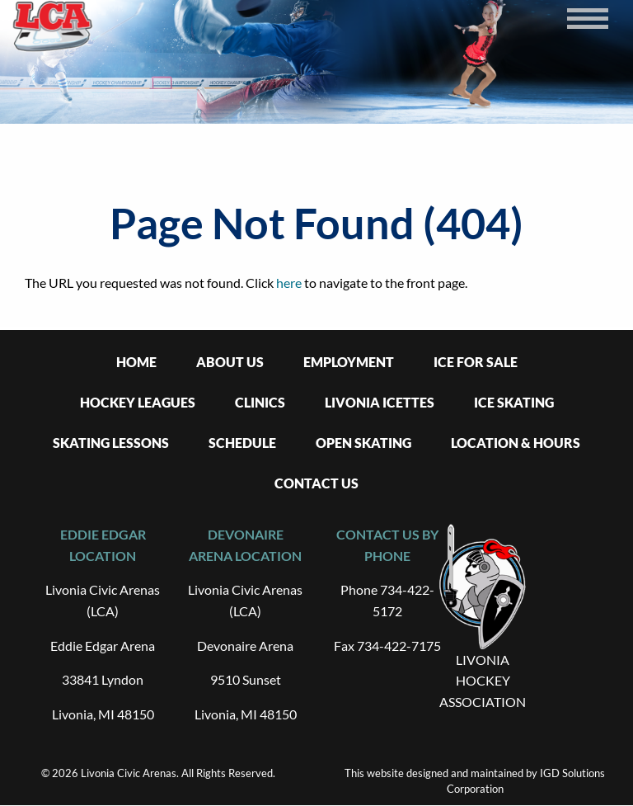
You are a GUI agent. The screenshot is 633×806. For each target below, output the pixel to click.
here (289, 282)
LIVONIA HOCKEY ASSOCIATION (482, 680)
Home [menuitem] (136, 362)
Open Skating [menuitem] (363, 442)
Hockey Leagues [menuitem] (137, 402)
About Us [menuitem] (230, 362)
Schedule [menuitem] (242, 442)
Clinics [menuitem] (260, 402)
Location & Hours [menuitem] (515, 442)
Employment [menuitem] (348, 362)
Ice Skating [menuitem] (514, 402)
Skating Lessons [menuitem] (111, 442)
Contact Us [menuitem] (316, 483)
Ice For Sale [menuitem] (476, 362)
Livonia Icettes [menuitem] (379, 402)
